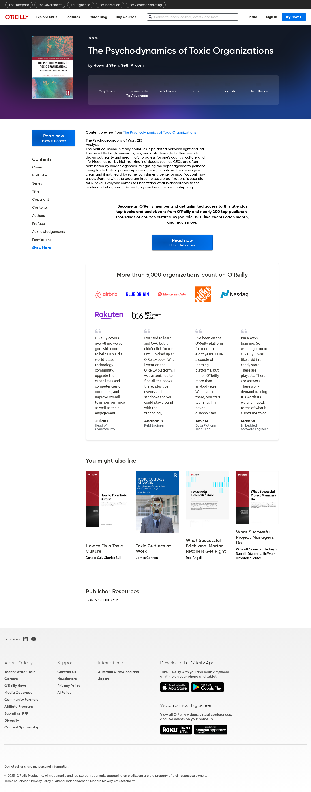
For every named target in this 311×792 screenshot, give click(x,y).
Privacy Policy (68, 685)
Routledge (260, 91)
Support (65, 662)
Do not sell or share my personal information (36, 766)
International (111, 662)
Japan (103, 678)
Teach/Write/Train (19, 671)
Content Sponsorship (21, 727)
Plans (253, 17)
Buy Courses (126, 17)
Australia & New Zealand (118, 671)
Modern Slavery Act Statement (112, 781)
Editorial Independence (70, 781)
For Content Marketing (146, 5)
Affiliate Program (18, 706)
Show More (41, 248)
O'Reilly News (15, 685)
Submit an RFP (16, 713)
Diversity (11, 720)
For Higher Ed (80, 5)
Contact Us (66, 671)
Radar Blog (97, 17)
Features (73, 17)
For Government (50, 5)
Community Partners (21, 699)
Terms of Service (16, 781)
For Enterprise (19, 5)
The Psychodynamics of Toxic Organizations (159, 132)
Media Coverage (18, 692)
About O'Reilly (18, 662)
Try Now (293, 17)
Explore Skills (46, 17)
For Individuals (110, 5)
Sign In (271, 17)
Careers (11, 678)
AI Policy (64, 692)
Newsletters (67, 678)
